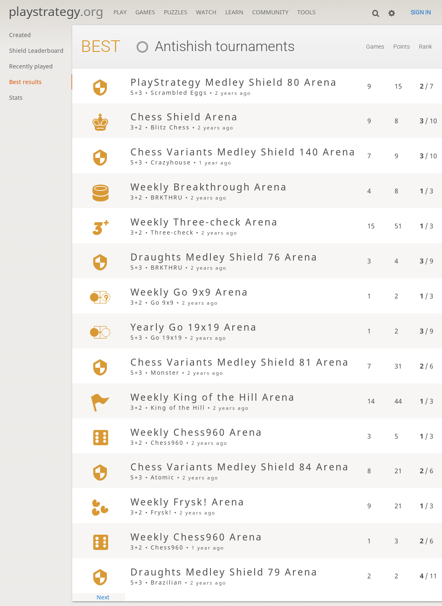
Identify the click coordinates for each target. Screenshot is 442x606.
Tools (306, 12)
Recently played (31, 66)
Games (145, 12)
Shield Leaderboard (36, 50)
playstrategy (56, 11)
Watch (206, 12)
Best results (25, 82)
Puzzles (175, 12)
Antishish (171, 46)
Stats (16, 97)
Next (103, 597)
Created (20, 35)
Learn (234, 12)
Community (270, 12)
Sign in (421, 12)
